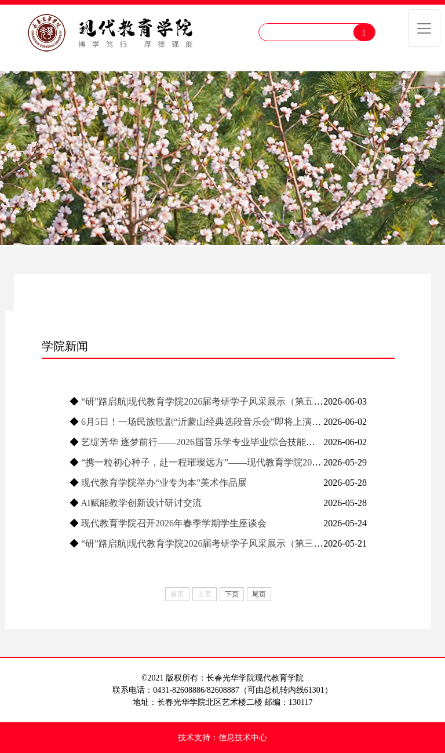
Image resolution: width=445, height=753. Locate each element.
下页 (232, 594)
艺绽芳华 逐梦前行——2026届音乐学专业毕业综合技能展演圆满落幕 (221, 442)
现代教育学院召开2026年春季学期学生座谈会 (174, 523)
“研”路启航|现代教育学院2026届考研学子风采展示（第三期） (206, 543)
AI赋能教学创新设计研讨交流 (141, 503)
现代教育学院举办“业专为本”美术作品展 (164, 483)
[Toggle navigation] (424, 28)
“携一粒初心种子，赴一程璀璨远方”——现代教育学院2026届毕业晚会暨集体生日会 (252, 462)
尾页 (259, 594)
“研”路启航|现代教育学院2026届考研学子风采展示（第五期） (206, 401)
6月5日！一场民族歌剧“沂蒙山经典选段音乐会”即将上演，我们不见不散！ (233, 422)
